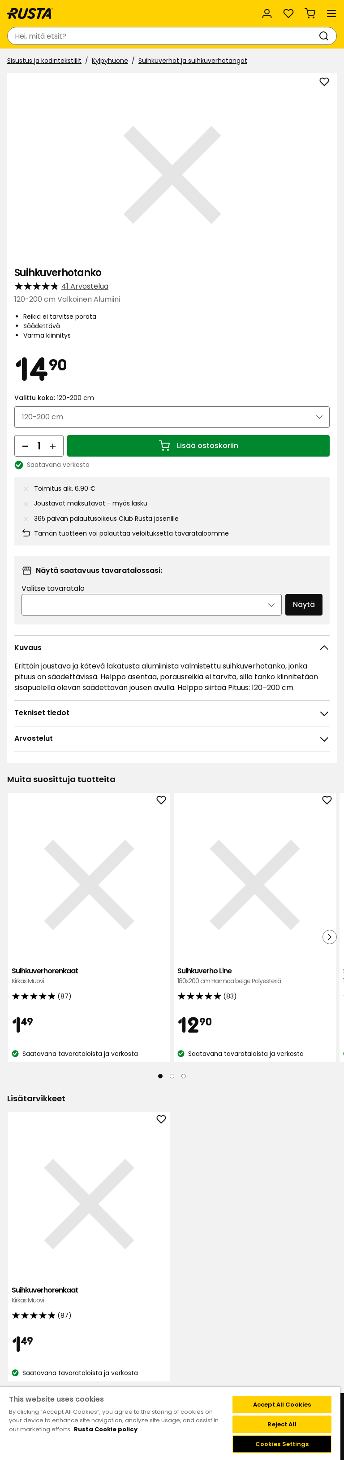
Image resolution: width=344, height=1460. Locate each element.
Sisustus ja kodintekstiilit (44, 60)
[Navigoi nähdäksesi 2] (172, 1039)
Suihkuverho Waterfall (279, 920)
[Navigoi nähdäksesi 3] (183, 1039)
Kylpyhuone (110, 60)
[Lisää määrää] (53, 445)
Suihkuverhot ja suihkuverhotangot (192, 60)
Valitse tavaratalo (53, 588)
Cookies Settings (282, 1444)
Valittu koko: (54, 397)
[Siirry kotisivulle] (30, 13)
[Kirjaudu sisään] (267, 13)
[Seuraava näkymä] (329, 918)
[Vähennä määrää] (25, 445)
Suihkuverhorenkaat (61, 920)
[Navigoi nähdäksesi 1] (160, 1039)
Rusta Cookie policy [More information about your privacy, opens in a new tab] (106, 1429)
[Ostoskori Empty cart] (310, 13)
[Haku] (325, 36)
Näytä (304, 604)
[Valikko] (331, 13)
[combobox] (163, 36)
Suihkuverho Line (170, 925)
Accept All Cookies (282, 1404)
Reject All (281, 1424)
